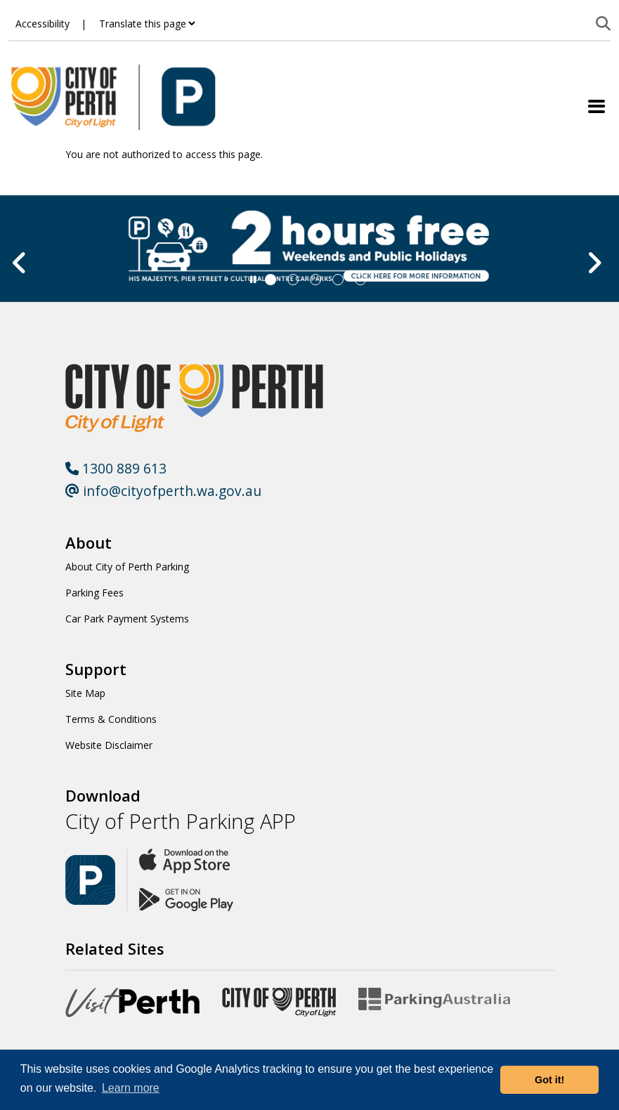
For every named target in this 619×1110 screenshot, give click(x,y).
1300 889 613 (116, 468)
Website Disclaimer (108, 745)
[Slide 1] (293, 279)
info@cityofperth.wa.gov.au (163, 490)
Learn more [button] (130, 1088)
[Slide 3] (338, 279)
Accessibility (42, 23)
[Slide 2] (315, 279)
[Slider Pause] (253, 280)
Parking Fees (94, 592)
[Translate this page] (146, 23)
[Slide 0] (270, 279)
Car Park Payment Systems (127, 618)
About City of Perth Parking (127, 566)
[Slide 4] (360, 279)
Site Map (85, 693)
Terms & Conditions (111, 719)
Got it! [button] (549, 1079)
